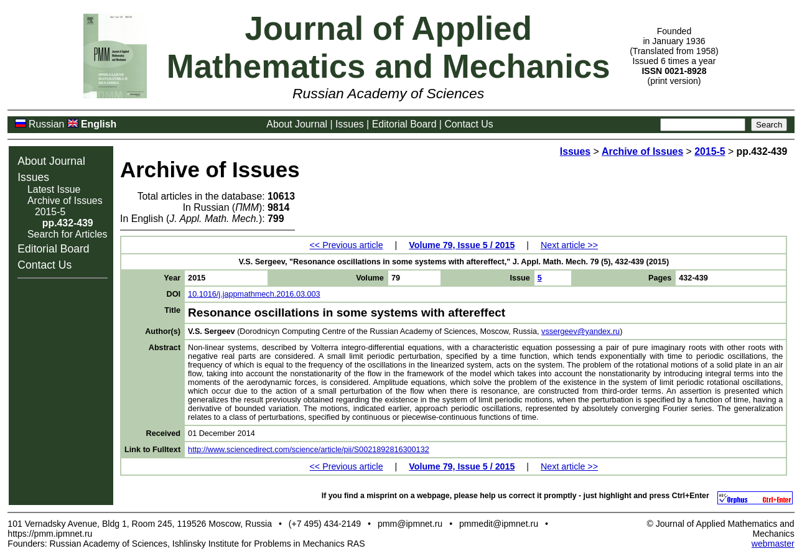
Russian (46, 124)
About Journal (296, 124)
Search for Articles (67, 234)
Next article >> (569, 245)
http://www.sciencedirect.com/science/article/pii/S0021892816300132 (308, 449)
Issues (349, 124)
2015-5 (50, 211)
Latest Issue (53, 189)
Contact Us (468, 124)
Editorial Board (404, 124)
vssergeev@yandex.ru (580, 331)
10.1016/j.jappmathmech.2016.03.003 (254, 294)
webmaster (773, 544)
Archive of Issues (65, 200)
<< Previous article (346, 245)
